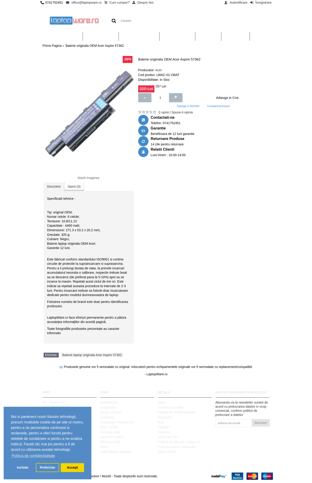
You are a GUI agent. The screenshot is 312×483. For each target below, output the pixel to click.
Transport (164, 417)
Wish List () (109, 427)
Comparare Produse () (117, 422)
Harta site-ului (167, 437)
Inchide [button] (22, 467)
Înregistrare (108, 407)
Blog (161, 422)
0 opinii (164, 112)
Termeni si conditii (170, 407)
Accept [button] (72, 467)
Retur (162, 402)
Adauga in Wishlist (188, 106)
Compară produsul (218, 106)
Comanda (107, 417)
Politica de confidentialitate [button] (33, 456)
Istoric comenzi (110, 412)
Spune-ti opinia (182, 112)
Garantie (164, 432)
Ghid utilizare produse (115, 452)
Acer (158, 70)
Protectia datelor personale (177, 447)
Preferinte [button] (47, 467)
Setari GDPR (167, 452)
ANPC (104, 447)
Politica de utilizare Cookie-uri (179, 442)
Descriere (54, 186)
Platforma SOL (110, 442)
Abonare (260, 423)
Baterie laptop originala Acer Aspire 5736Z (92, 355)
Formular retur (110, 432)
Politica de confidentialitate (177, 412)
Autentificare (109, 402)
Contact (163, 427)
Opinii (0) (74, 186)
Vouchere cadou (111, 437)
